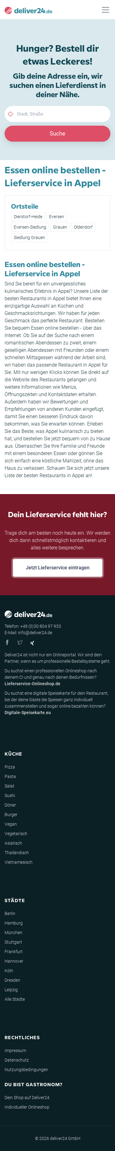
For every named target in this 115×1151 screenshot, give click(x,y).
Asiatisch (13, 843)
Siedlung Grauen (29, 237)
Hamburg (14, 923)
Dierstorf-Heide (28, 216)
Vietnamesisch (19, 862)
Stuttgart (13, 942)
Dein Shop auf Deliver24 (27, 1097)
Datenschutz (17, 1060)
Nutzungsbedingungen (26, 1069)
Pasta (10, 776)
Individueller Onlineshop (27, 1107)
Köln (9, 970)
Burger (11, 814)
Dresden (12, 980)
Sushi (10, 795)
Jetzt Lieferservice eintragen (58, 568)
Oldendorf (83, 227)
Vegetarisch (16, 833)
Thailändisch (17, 852)
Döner (10, 805)
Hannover (14, 961)
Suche (57, 133)
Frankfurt (14, 951)
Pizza (10, 766)
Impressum (15, 1050)
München (13, 932)
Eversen (56, 216)
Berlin (10, 913)
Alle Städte (15, 999)
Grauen (60, 227)
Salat (9, 786)
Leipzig (11, 989)
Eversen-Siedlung (30, 227)
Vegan (11, 824)
